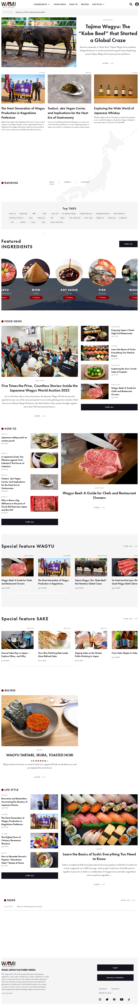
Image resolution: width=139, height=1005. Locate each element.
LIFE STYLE (97, 4)
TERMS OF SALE (105, 994)
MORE (105, 63)
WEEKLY (67, 183)
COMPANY (103, 990)
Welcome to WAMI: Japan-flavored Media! (31, 907)
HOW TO (73, 4)
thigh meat (58, 219)
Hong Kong (24, 214)
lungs (57, 223)
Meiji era (12, 214)
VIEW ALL (128, 547)
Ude (69, 219)
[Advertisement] (69, 156)
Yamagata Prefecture (107, 214)
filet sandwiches (92, 219)
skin (36, 223)
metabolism (25, 223)
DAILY (51, 183)
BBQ (35, 214)
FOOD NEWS (60, 4)
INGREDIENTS (40, 4)
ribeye (79, 219)
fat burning (13, 223)
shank (47, 219)
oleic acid (56, 214)
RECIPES (85, 4)
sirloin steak (106, 219)
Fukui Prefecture (15, 219)
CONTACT (116, 990)
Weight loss (119, 219)
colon (68, 223)
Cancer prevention (81, 223)
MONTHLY (85, 183)
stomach (47, 223)
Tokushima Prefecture (32, 219)
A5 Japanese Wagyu (71, 214)
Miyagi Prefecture (89, 214)
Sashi (45, 214)
